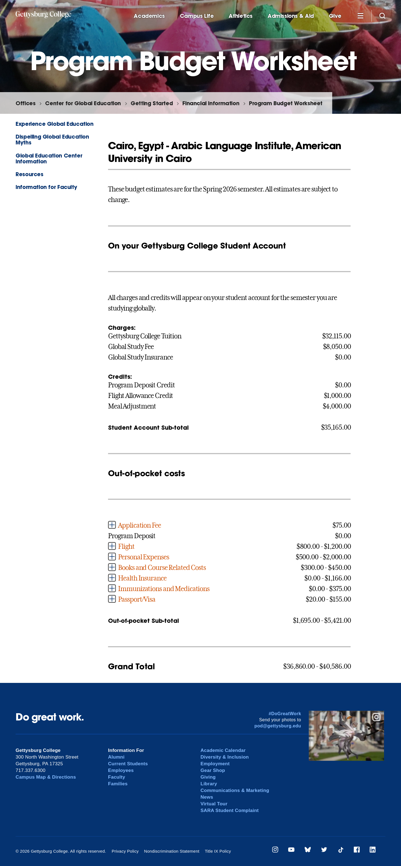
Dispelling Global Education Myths (52, 139)
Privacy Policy (125, 851)
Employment (215, 763)
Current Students (128, 763)
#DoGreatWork (285, 713)
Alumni (116, 757)
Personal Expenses (143, 557)
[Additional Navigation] (360, 15)
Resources (29, 174)
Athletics (241, 16)
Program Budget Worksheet (285, 103)
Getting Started (152, 103)
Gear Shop (212, 770)
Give (335, 16)
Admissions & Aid (291, 16)
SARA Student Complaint (229, 810)
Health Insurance (142, 578)
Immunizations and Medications (163, 589)
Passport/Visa (136, 599)
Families (118, 783)
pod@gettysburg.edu (278, 726)
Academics (149, 16)
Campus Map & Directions (46, 777)
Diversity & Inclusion (224, 757)
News (206, 797)
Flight (126, 546)
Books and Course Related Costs (162, 568)
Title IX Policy (218, 851)
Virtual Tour (214, 803)
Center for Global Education (83, 103)
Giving (208, 777)
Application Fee (139, 525)
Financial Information (210, 103)
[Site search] (382, 15)
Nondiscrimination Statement (171, 851)
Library (208, 783)
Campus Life (197, 16)
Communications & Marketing (234, 790)
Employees (121, 770)
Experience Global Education (55, 124)
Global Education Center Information (49, 158)
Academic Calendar (223, 750)
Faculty (116, 777)
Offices (25, 103)
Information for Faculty (46, 187)
